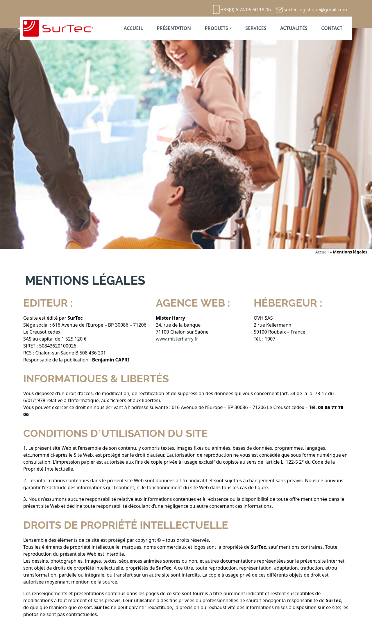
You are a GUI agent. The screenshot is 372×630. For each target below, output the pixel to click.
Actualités (293, 28)
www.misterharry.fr (177, 339)
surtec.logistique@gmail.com (315, 9)
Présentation (174, 28)
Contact (331, 28)
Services (255, 28)
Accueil (133, 28)
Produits (216, 28)
